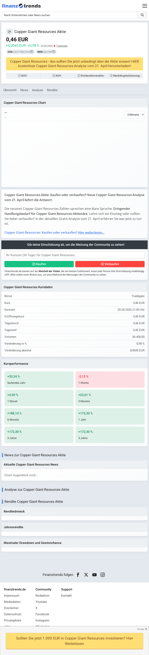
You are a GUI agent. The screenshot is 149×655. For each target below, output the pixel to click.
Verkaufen (112, 264)
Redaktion (42, 595)
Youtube (41, 602)
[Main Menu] (144, 5)
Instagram (42, 620)
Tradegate (62, 46)
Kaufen (41, 264)
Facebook (42, 614)
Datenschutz (12, 614)
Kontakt (66, 595)
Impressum (11, 595)
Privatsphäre (12, 620)
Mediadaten (12, 602)
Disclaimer (11, 608)
